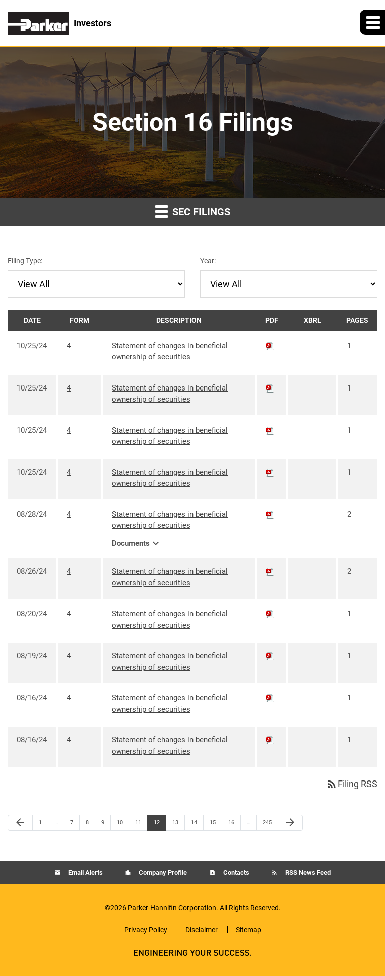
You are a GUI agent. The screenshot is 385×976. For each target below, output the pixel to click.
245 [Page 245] (268, 825)
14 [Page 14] (196, 825)
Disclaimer (201, 929)
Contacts (235, 872)
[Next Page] (290, 823)
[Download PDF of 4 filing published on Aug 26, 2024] (270, 571)
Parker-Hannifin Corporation (172, 908)
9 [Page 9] (106, 825)
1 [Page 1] (43, 825)
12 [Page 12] (159, 825)
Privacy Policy (145, 929)
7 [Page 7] (75, 825)
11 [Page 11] (141, 825)
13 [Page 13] (178, 825)
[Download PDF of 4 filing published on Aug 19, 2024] (270, 655)
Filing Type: (25, 261)
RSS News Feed (307, 872)
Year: (208, 261)
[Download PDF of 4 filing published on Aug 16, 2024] (270, 697)
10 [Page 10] (122, 825)
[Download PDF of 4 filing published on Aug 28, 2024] (270, 514)
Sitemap (248, 929)
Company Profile (162, 872)
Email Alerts (85, 872)
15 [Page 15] (215, 825)
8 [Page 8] (90, 825)
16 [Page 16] (234, 825)
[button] (372, 22)
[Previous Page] (20, 823)
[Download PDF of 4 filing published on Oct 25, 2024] (270, 345)
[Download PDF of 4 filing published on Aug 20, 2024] (270, 613)
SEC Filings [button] (192, 211)
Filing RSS (351, 783)
